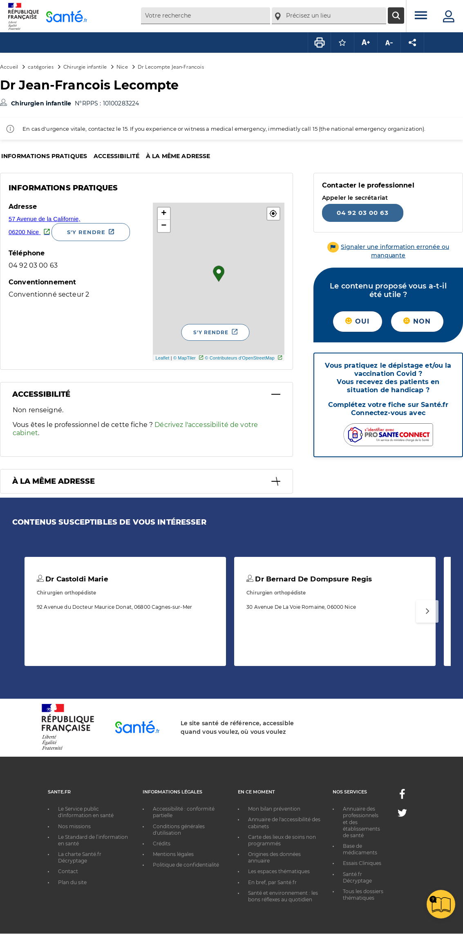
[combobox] (205, 15)
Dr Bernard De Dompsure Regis (309, 579)
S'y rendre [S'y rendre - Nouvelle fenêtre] (86, 232)
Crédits (161, 843)
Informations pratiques (44, 156)
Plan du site (72, 882)
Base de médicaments (360, 849)
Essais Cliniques (362, 863)
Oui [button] (357, 321)
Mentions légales (173, 854)
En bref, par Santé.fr (272, 882)
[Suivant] (427, 611)
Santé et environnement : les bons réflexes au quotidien (283, 896)
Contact (68, 871)
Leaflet (162, 357)
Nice (122, 66)
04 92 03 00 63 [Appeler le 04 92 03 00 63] (363, 213)
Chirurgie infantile (85, 66)
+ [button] (163, 214)
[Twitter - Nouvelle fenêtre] (402, 814)
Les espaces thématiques (279, 871)
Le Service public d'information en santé (86, 812)
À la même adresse (178, 156)
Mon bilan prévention (274, 809)
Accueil (9, 66)
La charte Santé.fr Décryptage (79, 857)
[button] (273, 214)
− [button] (163, 226)
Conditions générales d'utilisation (179, 829)
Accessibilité (116, 156)
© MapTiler (184, 357)
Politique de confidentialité (186, 865)
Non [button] (417, 321)
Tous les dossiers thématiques (363, 894)
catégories (40, 66)
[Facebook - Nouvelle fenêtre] (402, 796)
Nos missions (74, 826)
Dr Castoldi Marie (72, 579)
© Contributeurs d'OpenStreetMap (240, 357)
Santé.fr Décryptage (357, 877)
